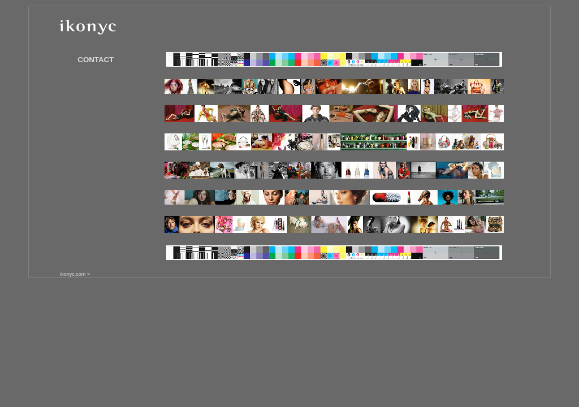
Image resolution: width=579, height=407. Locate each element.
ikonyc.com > (75, 274)
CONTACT (95, 59)
